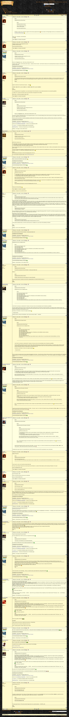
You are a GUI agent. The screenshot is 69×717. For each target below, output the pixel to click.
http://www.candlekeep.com (16, 68)
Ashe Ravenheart (5, 640)
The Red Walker (5, 597)
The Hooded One (5, 521)
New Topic (49, 9)
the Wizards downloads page (19, 32)
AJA (3, 193)
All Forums (5, 8)
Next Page (9, 710)
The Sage (4, 98)
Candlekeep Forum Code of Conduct (27, 68)
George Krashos (5, 284)
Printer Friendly (51, 11)
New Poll (53, 9)
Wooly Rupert (4, 240)
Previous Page (4, 710)
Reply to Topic (51, 10)
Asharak (3, 16)
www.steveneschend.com (30, 154)
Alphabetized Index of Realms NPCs (18, 647)
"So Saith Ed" (14, 125)
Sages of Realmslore (8, 11)
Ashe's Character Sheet (16, 645)
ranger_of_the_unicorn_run (7, 417)
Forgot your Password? (47, 6)
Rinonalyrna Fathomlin (6, 364)
